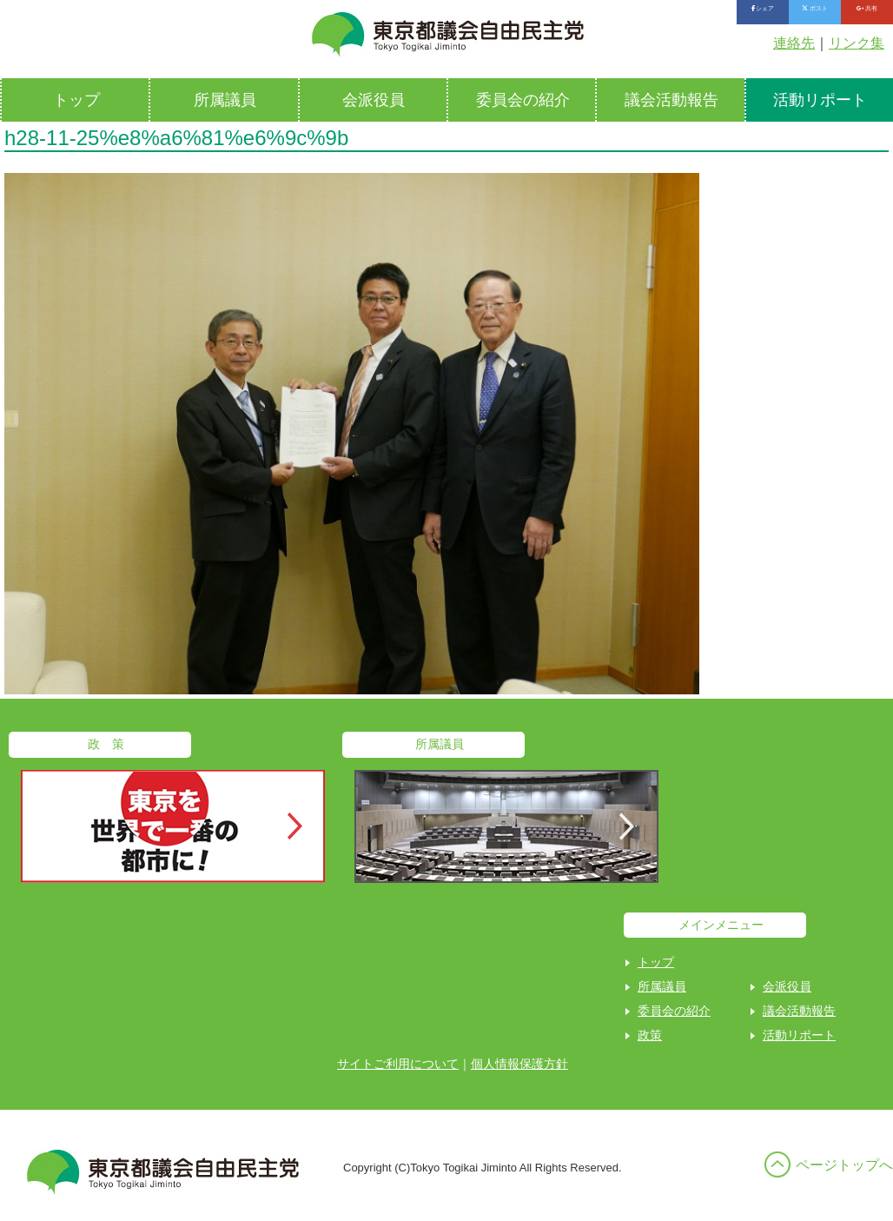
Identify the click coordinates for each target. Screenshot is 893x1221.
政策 (650, 1035)
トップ (76, 100)
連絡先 (794, 43)
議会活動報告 (671, 100)
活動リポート (799, 1035)
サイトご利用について (398, 1064)
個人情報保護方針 (519, 1064)
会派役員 (373, 100)
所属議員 (225, 100)
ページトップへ (844, 1165)
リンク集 (856, 43)
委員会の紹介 (523, 100)
